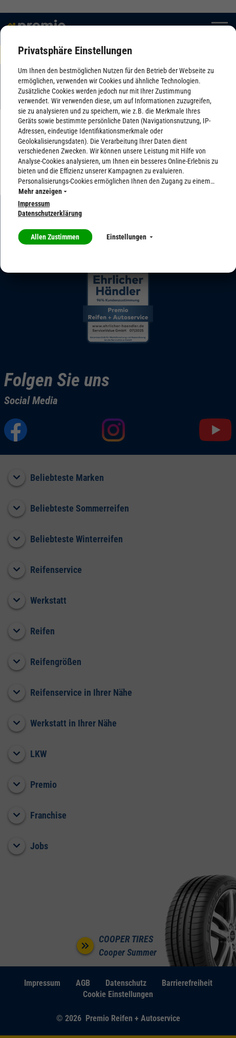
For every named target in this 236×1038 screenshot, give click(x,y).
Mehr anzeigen (42, 191)
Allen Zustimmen (55, 237)
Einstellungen (129, 237)
